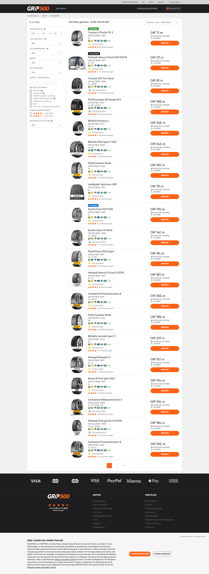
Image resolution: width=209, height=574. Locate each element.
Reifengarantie (99, 527)
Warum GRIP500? (100, 504)
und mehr (43, 113)
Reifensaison (36, 68)
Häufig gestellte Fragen (102, 516)
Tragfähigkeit (38, 39)
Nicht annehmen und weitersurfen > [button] (193, 536)
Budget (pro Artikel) (40, 78)
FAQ (143, 2)
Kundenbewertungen (130, 2)
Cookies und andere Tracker (64, 559)
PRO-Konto (97, 512)
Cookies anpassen (162, 554)
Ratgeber (96, 523)
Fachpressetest (99, 501)
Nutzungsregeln (151, 516)
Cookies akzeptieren (140, 554)
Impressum (149, 527)
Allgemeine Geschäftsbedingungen (159, 519)
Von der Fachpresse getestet (47, 106)
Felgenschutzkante (42, 101)
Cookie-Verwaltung (153, 523)
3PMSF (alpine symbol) (44, 96)
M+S (35, 104)
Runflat (38, 90)
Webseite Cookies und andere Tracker (41, 567)
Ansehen (165, 43)
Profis (151, 2)
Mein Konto (174, 2)
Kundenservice (151, 501)
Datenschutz (150, 512)
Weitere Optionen (38, 87)
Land (95, 519)
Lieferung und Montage (147, 9)
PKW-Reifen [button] (62, 9)
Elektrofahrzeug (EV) (44, 98)
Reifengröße (38, 29)
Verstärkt (39, 93)
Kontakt (161, 2)
